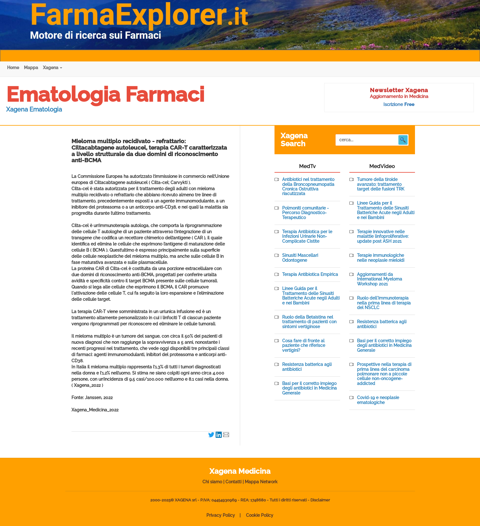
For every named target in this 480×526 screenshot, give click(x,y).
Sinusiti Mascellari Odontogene (300, 257)
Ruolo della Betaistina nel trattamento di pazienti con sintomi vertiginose (309, 322)
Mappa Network (261, 481)
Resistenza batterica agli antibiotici (307, 366)
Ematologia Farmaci (105, 94)
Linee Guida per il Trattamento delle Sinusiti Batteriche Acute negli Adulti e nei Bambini (311, 295)
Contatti (233, 481)
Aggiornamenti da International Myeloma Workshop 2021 (379, 279)
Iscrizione (398, 104)
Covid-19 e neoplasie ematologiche (378, 400)
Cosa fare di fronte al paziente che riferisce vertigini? (303, 346)
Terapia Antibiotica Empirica (310, 274)
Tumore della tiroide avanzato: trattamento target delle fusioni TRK (380, 184)
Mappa (31, 67)
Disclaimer (320, 500)
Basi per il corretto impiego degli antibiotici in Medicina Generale (309, 388)
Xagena (52, 67)
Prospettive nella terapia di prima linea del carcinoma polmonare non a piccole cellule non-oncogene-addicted (384, 374)
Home (13, 67)
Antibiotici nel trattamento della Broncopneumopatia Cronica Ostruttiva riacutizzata (308, 186)
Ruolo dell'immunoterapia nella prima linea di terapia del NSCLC (384, 303)
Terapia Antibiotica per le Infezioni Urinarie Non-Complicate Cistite (307, 237)
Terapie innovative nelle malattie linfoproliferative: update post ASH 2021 (383, 237)
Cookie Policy (259, 515)
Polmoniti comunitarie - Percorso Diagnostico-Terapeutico (305, 213)
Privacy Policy (220, 515)
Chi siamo (212, 481)
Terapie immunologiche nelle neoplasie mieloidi (380, 257)
